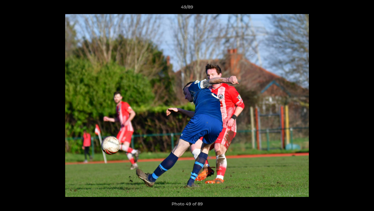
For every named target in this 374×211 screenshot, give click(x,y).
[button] (363, 8)
